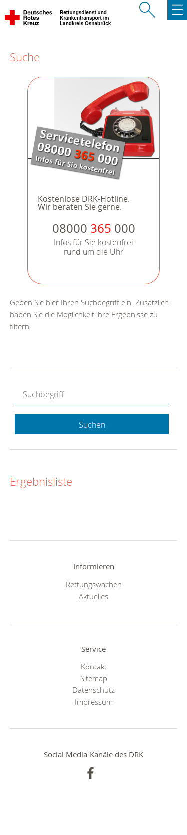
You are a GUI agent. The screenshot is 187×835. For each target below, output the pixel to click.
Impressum (94, 702)
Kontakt (94, 666)
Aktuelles (93, 596)
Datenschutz (93, 690)
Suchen (92, 424)
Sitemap (93, 678)
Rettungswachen (94, 584)
